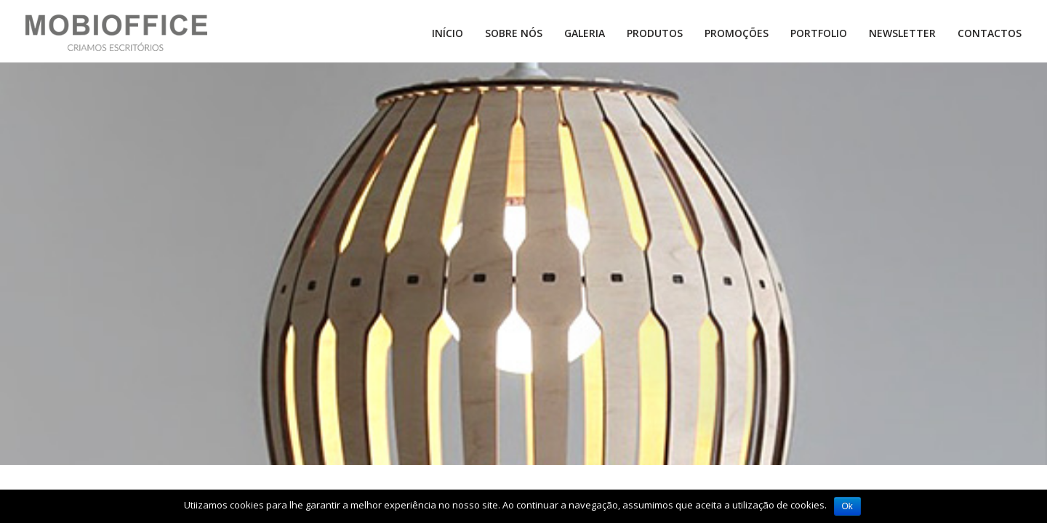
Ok (847, 506)
